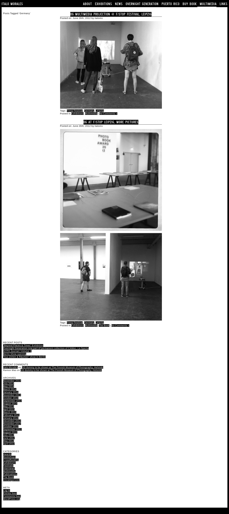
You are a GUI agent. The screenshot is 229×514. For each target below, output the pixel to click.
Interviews (9, 468)
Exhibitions (103, 4)
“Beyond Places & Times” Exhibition (23, 345)
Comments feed (12, 496)
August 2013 (10, 403)
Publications (10, 474)
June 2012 (9, 438)
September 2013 (12, 400)
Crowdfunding (11, 460)
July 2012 (8, 435)
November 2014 (12, 380)
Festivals (8, 465)
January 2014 (10, 392)
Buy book (190, 4)
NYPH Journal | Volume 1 (17, 351)
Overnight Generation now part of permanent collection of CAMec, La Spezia (46, 348)
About (87, 4)
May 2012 (8, 441)
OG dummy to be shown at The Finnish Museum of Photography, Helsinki (62, 367)
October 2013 (10, 398)
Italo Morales (12, 4)
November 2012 (12, 423)
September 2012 (12, 429)
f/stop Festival (75, 110)
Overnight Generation (142, 4)
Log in (6, 490)
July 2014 (8, 383)
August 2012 (10, 432)
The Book (104, 325)
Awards (7, 454)
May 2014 (8, 386)
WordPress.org (11, 499)
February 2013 (11, 415)
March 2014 (9, 389)
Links (223, 4)
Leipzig (100, 110)
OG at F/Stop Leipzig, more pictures (110, 122)
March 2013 (9, 412)
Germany (89, 110)
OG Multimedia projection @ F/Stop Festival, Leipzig (111, 14)
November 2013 (12, 395)
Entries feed (10, 493)
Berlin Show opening (14, 354)
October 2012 (10, 426)
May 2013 (8, 406)
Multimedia (208, 4)
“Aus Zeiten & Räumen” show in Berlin (24, 357)
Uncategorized (11, 480)
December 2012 (12, 421)
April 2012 (9, 443)
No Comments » (108, 113)
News (119, 4)
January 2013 (10, 418)
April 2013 (9, 409)
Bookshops (9, 457)
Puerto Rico (171, 4)
